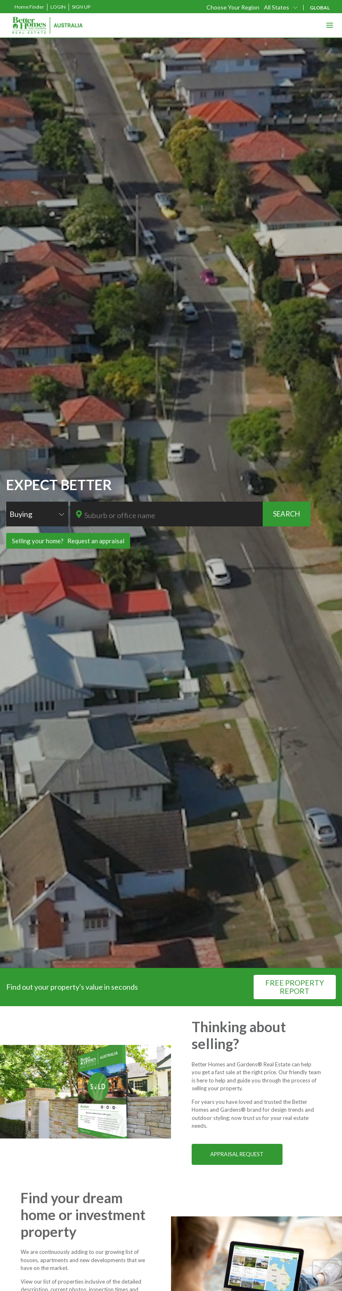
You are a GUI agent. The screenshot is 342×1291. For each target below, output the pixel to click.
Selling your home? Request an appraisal (68, 541)
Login (58, 7)
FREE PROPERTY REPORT (294, 986)
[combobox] (37, 514)
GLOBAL (320, 8)
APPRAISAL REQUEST (237, 1154)
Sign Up (81, 7)
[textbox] (172, 515)
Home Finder (29, 7)
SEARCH (286, 513)
